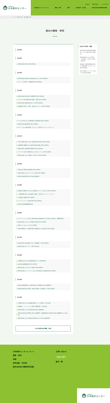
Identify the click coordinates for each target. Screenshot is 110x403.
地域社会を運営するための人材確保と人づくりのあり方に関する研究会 (37, 190)
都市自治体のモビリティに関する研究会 (28, 246)
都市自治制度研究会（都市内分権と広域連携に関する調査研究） (35, 285)
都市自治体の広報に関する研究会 (27, 64)
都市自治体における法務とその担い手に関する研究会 (32, 155)
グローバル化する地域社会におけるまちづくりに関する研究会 (34, 151)
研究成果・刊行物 (81, 7)
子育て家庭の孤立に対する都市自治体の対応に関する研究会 (34, 141)
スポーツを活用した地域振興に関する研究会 (30, 81)
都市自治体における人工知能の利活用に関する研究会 (32, 222)
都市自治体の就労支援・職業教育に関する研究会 (31, 96)
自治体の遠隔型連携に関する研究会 (27, 264)
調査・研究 (58, 7)
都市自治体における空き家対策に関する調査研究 (31, 309)
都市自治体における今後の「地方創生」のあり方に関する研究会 (88, 59)
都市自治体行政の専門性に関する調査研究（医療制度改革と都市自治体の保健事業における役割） (43, 314)
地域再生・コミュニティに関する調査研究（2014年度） (33, 306)
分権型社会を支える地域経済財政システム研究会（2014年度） (34, 303)
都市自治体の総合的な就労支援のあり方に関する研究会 (33, 78)
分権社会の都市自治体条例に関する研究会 (29, 169)
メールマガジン (105, 4)
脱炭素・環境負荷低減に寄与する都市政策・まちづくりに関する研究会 (88, 66)
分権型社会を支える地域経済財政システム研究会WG (32, 260)
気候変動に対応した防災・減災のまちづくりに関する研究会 (34, 106)
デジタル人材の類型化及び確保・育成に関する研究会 (32, 99)
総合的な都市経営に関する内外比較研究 (28, 176)
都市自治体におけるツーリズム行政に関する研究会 (31, 173)
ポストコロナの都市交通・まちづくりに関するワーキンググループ (35, 127)
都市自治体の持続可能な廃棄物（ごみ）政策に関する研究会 (88, 52)
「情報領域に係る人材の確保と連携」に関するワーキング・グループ (36, 194)
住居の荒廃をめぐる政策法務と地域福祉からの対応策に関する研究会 (36, 228)
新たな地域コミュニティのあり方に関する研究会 (88, 71)
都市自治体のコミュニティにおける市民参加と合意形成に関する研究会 (37, 270)
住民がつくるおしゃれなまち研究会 (27, 225)
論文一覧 (59, 362)
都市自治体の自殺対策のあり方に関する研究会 (30, 103)
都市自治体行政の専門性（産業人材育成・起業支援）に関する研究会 (36, 288)
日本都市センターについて (41, 7)
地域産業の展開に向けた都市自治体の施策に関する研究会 (33, 145)
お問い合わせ (95, 4)
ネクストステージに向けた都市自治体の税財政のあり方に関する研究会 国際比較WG (41, 218)
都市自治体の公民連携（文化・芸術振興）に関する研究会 (33, 243)
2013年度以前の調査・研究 (43, 328)
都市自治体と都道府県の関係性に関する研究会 (30, 148)
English (87, 4)
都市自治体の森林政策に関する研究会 (28, 124)
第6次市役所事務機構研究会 (25, 204)
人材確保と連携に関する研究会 (26, 197)
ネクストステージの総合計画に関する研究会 (30, 200)
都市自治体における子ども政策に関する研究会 (30, 267)
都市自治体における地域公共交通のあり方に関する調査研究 (34, 318)
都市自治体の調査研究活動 (99, 7)
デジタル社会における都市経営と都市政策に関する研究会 (33, 120)
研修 (68, 7)
